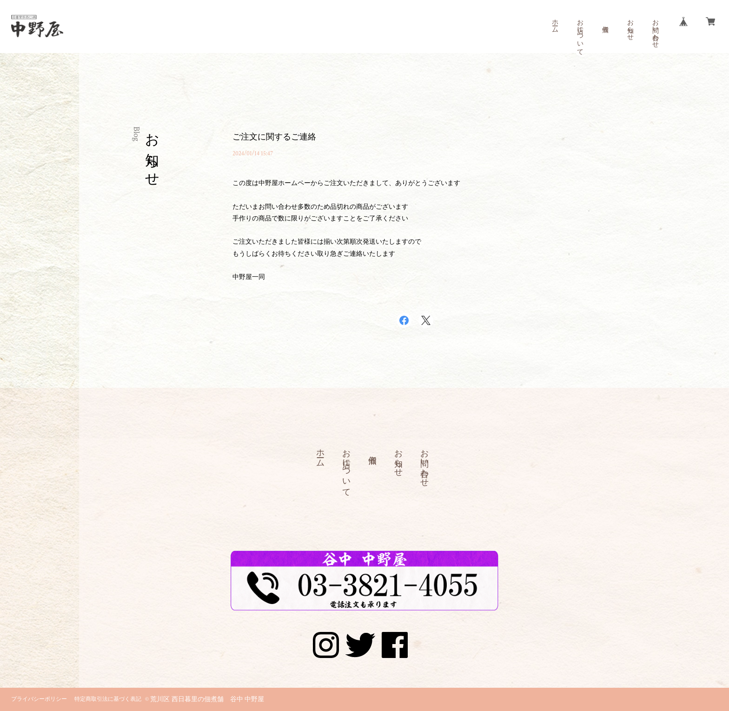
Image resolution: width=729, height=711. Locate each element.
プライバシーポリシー (39, 699)
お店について (580, 33)
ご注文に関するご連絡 (274, 137)
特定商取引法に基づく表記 (107, 699)
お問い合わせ (655, 30)
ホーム (554, 22)
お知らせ (630, 26)
